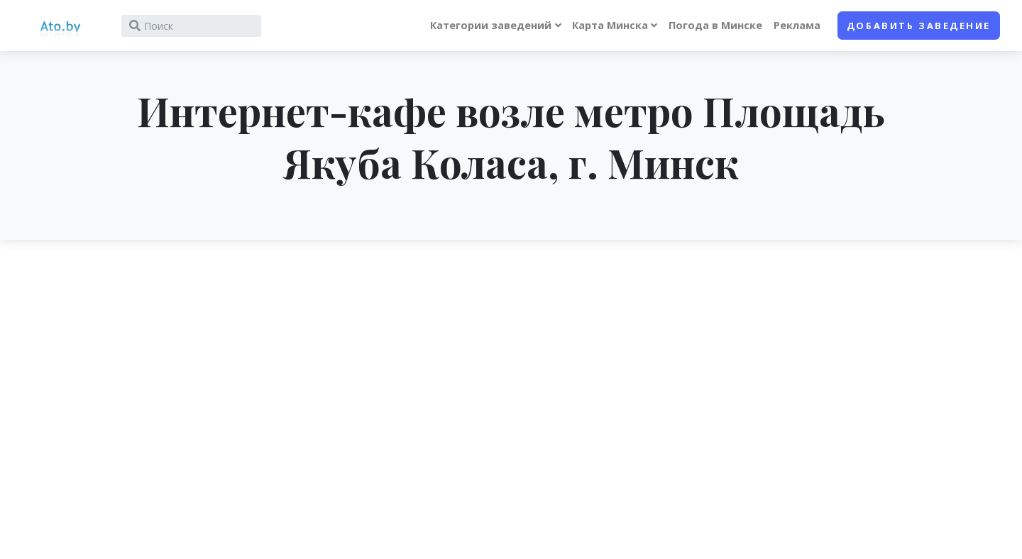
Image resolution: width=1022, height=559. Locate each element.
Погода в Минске (715, 25)
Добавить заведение (919, 25)
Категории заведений (490, 25)
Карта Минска (610, 25)
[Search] (191, 26)
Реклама (797, 25)
